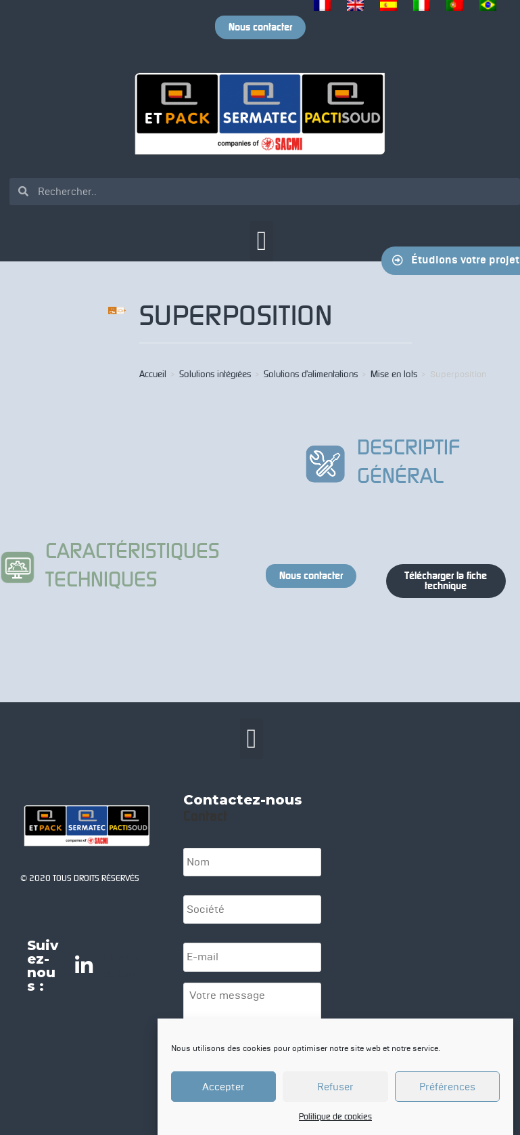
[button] (262, 241)
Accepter (223, 1088)
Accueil (152, 374)
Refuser (335, 1088)
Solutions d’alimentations (311, 374)
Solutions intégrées (215, 374)
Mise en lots (394, 374)
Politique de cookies (335, 1117)
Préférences (447, 1088)
